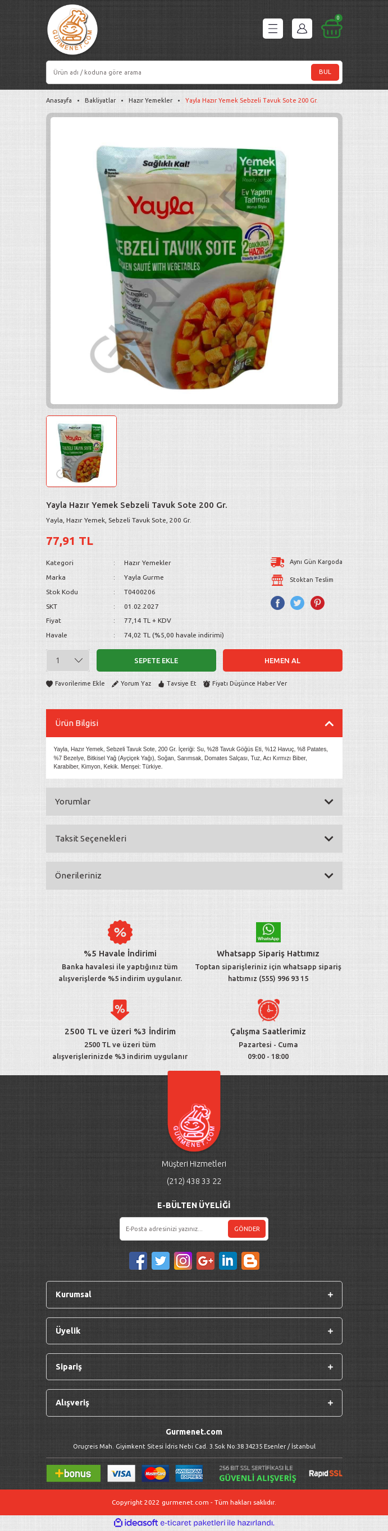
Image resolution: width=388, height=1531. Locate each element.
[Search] (194, 72)
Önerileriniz (78, 875)
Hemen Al (282, 660)
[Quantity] (68, 660)
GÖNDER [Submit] (247, 1228)
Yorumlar (72, 801)
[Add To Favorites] (75, 683)
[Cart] (332, 28)
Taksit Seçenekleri (90, 838)
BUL (325, 71)
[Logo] (72, 31)
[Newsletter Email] (194, 1229)
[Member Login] (302, 28)
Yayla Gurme (144, 577)
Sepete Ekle (156, 660)
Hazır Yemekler (147, 562)
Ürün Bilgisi (76, 723)
